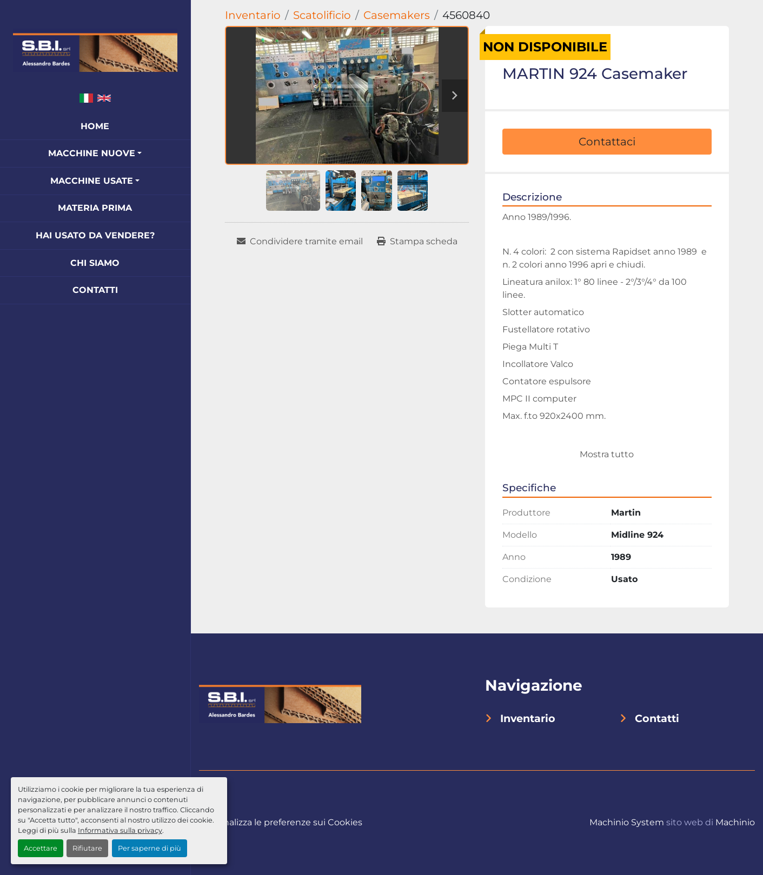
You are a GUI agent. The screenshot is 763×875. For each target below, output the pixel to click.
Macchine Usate (91, 181)
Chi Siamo (95, 263)
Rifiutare (87, 848)
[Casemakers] (396, 15)
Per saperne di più (149, 848)
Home (95, 126)
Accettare (40, 848)
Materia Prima (95, 208)
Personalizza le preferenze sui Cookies (280, 822)
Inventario (527, 718)
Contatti (95, 290)
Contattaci (607, 141)
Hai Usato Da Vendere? (95, 235)
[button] (95, 153)
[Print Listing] (417, 241)
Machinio (735, 822)
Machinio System (626, 822)
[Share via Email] (300, 241)
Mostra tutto (607, 454)
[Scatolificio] (322, 15)
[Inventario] (253, 15)
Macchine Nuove (91, 153)
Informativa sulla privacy (120, 830)
